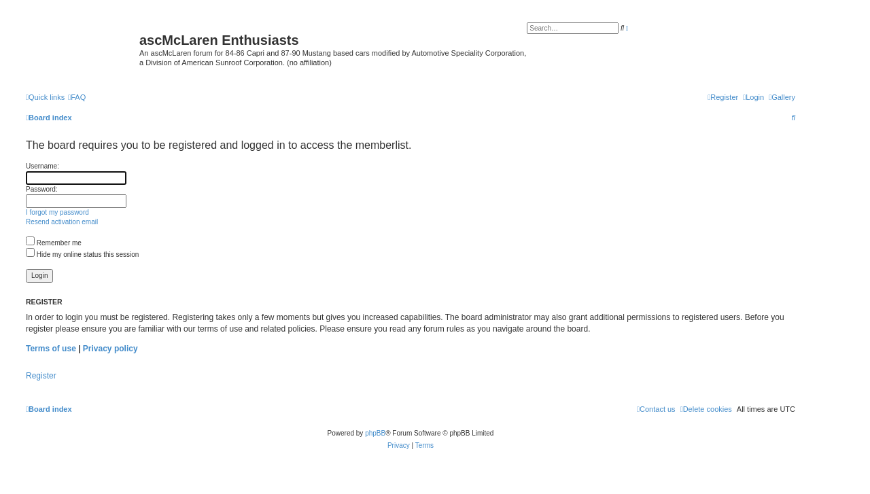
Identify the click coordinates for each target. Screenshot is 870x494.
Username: (42, 166)
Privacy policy (110, 348)
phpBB (375, 433)
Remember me (54, 243)
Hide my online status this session (82, 254)
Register (41, 376)
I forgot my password (57, 212)
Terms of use (51, 348)
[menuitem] (782, 97)
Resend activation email (62, 222)
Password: (42, 189)
